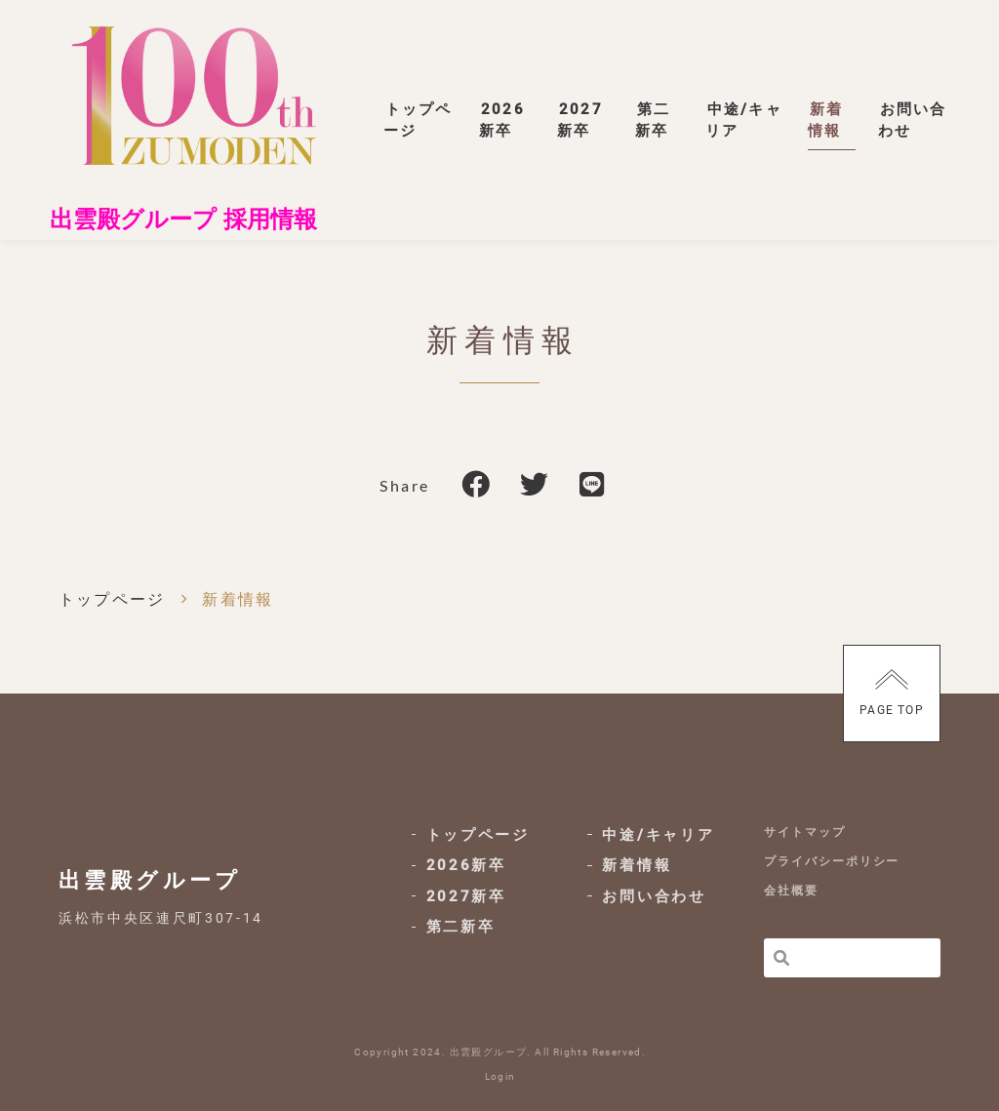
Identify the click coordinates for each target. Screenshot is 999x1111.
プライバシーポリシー (831, 860)
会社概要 (791, 890)
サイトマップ (805, 830)
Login (500, 1076)
